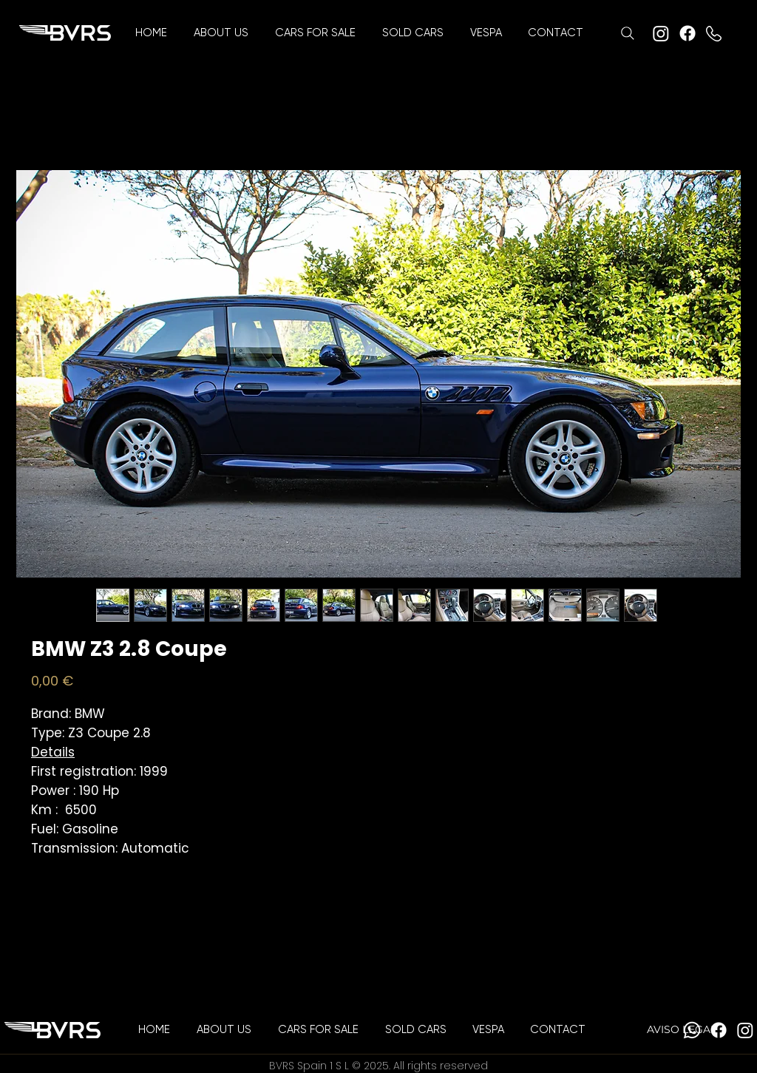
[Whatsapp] (692, 1030)
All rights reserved (440, 1065)
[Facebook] (687, 33)
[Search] (627, 33)
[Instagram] (661, 33)
